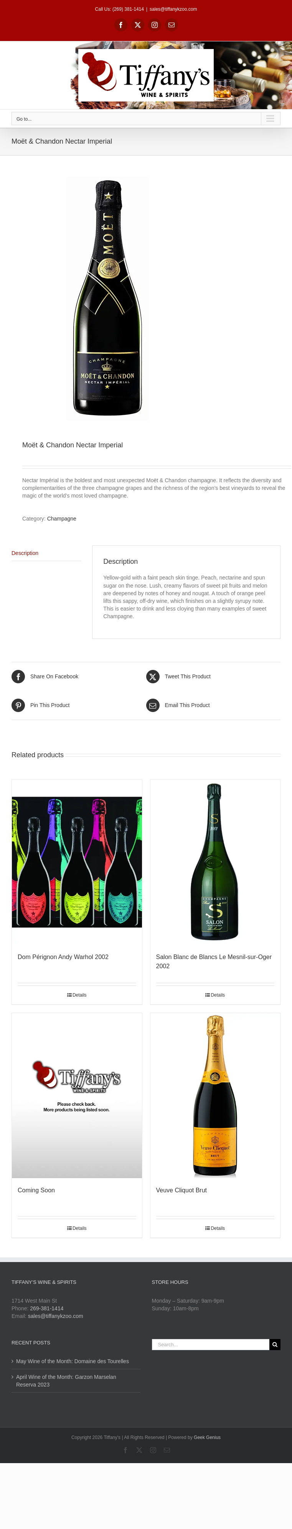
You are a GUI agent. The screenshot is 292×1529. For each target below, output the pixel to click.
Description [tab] (25, 553)
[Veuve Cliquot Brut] (215, 1096)
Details (80, 995)
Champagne (61, 519)
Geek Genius (207, 1437)
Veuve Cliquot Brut (181, 1190)
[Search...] (211, 1344)
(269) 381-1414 (128, 9)
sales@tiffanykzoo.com (173, 9)
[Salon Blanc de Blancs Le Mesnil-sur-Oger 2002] (215, 862)
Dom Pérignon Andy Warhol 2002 (63, 957)
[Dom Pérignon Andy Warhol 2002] (77, 862)
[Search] (274, 1344)
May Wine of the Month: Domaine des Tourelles (72, 1361)
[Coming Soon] (77, 1096)
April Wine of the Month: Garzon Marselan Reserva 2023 (66, 1381)
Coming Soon (36, 1190)
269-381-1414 (46, 1308)
